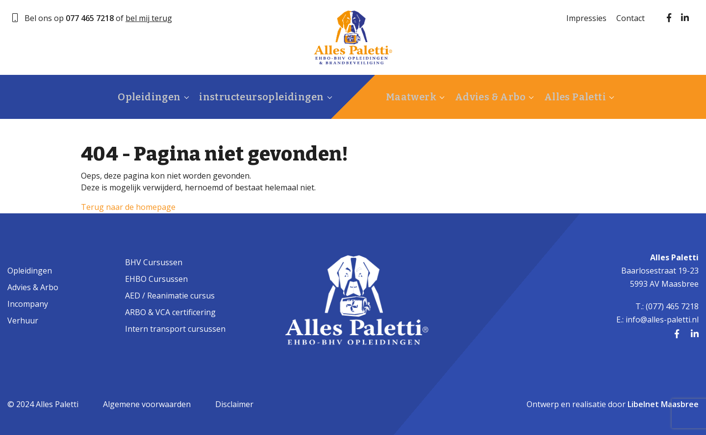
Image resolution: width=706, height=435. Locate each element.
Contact (630, 18)
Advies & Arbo (482, 97)
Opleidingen (137, 97)
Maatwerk (406, 97)
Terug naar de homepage (128, 207)
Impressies (586, 18)
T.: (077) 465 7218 (667, 306)
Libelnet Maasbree (663, 404)
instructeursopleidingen (245, 97)
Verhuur (22, 320)
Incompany (27, 303)
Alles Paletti (563, 97)
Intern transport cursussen (175, 328)
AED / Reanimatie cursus (170, 295)
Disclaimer (234, 404)
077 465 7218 (90, 18)
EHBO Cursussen (156, 279)
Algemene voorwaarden (147, 404)
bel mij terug (149, 18)
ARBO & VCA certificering (170, 312)
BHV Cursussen (153, 262)
